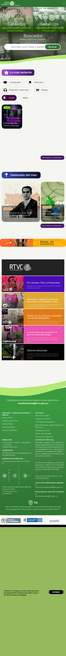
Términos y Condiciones (44, 437)
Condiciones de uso (9, 491)
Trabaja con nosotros (43, 419)
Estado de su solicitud (43, 433)
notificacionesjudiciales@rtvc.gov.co (49, 487)
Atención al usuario (42, 415)
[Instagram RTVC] (6, 475)
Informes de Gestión (9, 430)
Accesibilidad (7, 493)
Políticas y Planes (8, 427)
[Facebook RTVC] (16, 476)
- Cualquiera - (15, 82)
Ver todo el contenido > (52, 157)
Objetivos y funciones (10, 421)
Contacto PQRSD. (44, 456)
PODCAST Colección (19, 90)
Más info (24, 595)
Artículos (38, 82)
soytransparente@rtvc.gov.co (46, 496)
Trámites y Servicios (42, 430)
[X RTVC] (27, 475)
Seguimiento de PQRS (50, 469)
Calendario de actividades (45, 422)
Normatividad (7, 424)
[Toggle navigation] (64, 3)
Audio (12, 98)
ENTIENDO (56, 592)
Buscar (52, 47)
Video (25, 98)
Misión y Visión (7, 417)
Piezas (44, 90)
